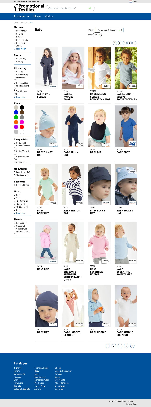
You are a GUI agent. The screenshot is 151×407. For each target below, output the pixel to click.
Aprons (37, 388)
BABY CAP (43, 268)
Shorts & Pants (41, 367)
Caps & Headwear (63, 370)
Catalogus (23, 23)
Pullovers (18, 382)
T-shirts (17, 367)
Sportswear (39, 376)
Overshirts (60, 379)
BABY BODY (123, 152)
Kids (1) (18, 61)
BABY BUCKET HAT (98, 212)
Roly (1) (18, 34)
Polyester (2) (20, 162)
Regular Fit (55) (21, 185)
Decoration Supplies (60, 387)
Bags (57, 376)
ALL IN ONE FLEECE (43, 95)
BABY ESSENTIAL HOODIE (96, 271)
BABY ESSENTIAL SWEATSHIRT (124, 271)
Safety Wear (39, 385)
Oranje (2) (19, 226)
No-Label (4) (20, 223)
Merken (49, 16)
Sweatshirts (19, 373)
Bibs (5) (18, 71)
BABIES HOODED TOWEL (69, 96)
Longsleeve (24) (22, 172)
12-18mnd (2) (21, 201)
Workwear (39, 382)
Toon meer (21, 48)
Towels (58, 373)
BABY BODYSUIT (43, 212)
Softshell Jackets (22, 388)
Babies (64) (20, 58)
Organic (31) (20, 229)
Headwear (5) (21, 74)
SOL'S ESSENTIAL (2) (22, 233)
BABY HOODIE (98, 332)
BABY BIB (95, 152)
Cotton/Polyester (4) (22, 152)
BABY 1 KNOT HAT (45, 154)
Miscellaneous (62, 382)
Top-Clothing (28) (20, 92)
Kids (36, 373)
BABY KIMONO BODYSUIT (125, 333)
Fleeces (17, 376)
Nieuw (37, 16)
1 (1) (17, 198)
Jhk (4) (18, 46)
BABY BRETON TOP (72, 212)
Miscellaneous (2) (21, 78)
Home (16, 23)
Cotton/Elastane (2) (22, 147)
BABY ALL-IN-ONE (72, 154)
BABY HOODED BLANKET (72, 333)
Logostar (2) (20, 30)
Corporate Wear (41, 379)
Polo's (17, 370)
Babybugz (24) (21, 40)
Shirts (17, 379)
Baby (31, 23)
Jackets (17, 385)
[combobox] (70, 8)
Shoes (58, 367)
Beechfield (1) (21, 43)
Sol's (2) (18, 37)
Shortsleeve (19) (22, 175)
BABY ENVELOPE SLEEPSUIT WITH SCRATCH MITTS (72, 274)
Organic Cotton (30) (21, 158)
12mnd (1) (19, 204)
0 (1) (17, 195)
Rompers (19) (21, 83)
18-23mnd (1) (21, 207)
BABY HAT (43, 332)
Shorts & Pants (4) (21, 87)
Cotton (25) (20, 143)
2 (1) (17, 210)
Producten (20, 16)
